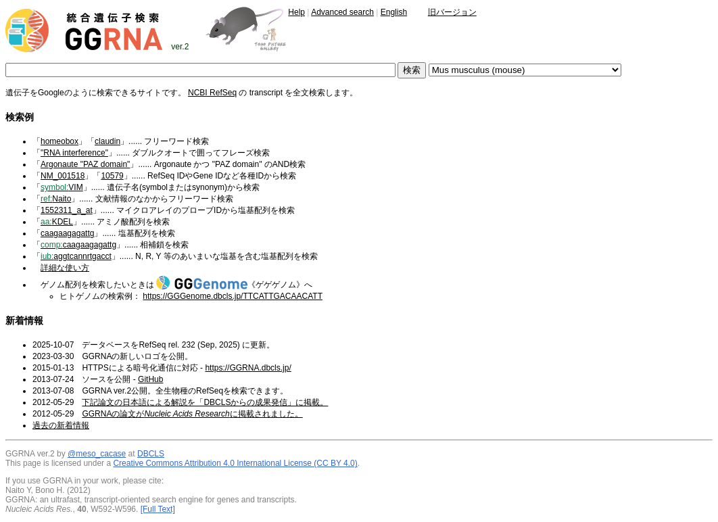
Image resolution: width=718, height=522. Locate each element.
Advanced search (342, 12)
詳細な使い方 (65, 267)
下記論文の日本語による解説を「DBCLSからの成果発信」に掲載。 (205, 402)
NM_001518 (63, 176)
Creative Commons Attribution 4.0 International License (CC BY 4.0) (235, 463)
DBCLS (150, 453)
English (394, 12)
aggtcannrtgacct (76, 256)
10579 (112, 176)
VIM (62, 187)
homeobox (59, 141)
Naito (56, 199)
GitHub (150, 379)
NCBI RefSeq (212, 92)
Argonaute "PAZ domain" (85, 164)
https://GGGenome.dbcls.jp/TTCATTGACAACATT (232, 296)
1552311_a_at (67, 210)
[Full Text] (158, 509)
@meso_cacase (97, 453)
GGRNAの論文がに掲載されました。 (192, 414)
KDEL (57, 222)
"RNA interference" (74, 153)
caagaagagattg (67, 233)
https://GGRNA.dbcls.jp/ (248, 368)
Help (296, 12)
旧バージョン (452, 12)
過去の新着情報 (60, 425)
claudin (107, 141)
